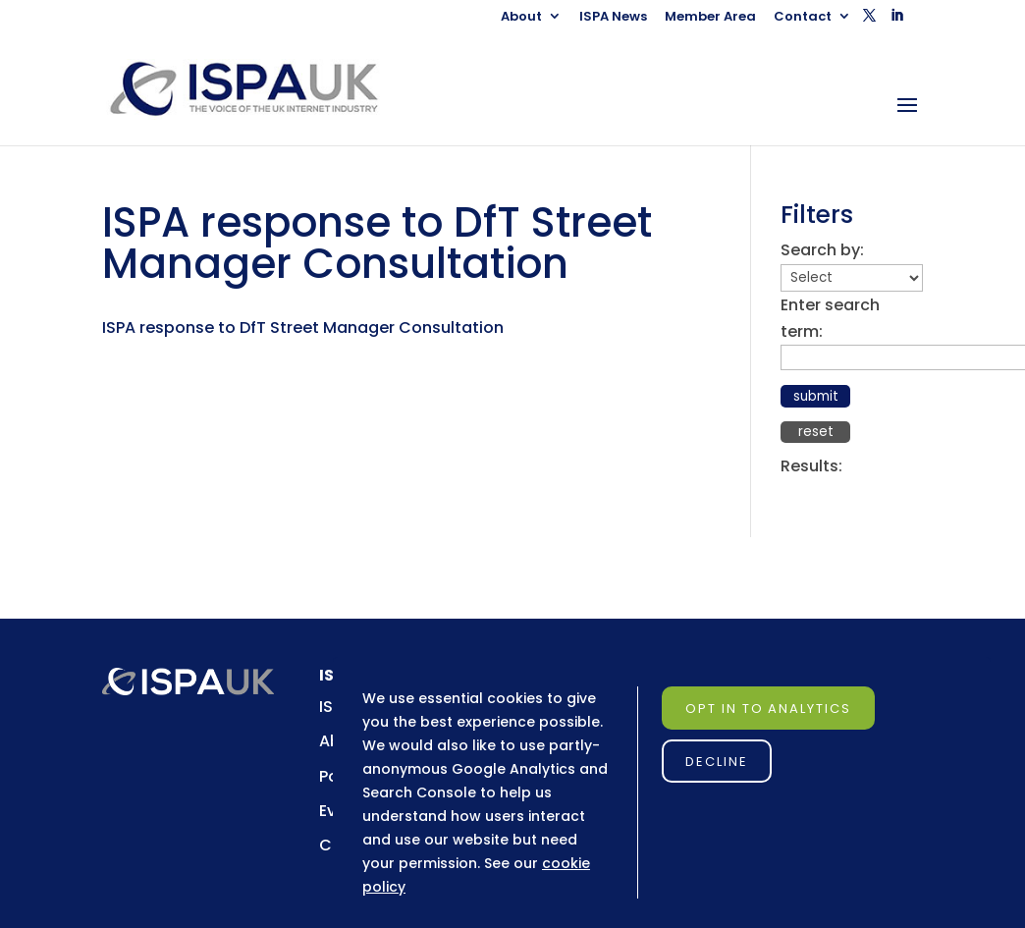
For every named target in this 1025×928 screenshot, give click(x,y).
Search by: (822, 250)
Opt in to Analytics (768, 708)
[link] (261, 88)
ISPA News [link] (613, 18)
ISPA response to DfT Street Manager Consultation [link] (303, 327)
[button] (869, 21)
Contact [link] (803, 18)
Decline (716, 761)
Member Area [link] (710, 18)
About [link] (521, 18)
